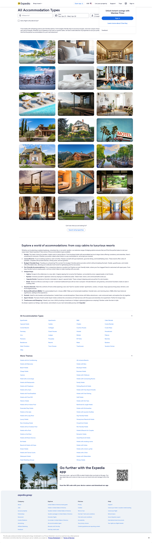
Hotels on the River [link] (26, 434)
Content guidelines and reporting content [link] (89, 526)
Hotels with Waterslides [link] (84, 456)
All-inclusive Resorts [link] (83, 360)
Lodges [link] (50, 335)
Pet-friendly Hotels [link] (82, 427)
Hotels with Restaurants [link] (27, 382)
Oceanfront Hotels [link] (82, 423)
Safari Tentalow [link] (24, 346)
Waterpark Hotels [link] (25, 456)
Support (113, 3)
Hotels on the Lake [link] (25, 412)
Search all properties (76, 230)
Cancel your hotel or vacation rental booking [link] (119, 508)
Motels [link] (79, 335)
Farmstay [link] (23, 331)
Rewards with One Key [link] (54, 526)
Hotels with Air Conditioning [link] (28, 360)
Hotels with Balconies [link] (26, 364)
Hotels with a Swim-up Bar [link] (84, 449)
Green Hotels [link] (24, 449)
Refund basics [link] (111, 514)
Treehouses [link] (80, 346)
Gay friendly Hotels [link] (82, 416)
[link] (117, 30)
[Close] (149, 538)
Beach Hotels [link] (24, 368)
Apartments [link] (52, 320)
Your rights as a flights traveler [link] (116, 523)
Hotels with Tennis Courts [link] (27, 452)
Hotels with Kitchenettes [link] (84, 408)
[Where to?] (35, 15)
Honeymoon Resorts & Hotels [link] (85, 419)
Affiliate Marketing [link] (23, 526)
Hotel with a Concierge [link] (27, 379)
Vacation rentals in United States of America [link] (59, 511)
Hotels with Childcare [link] (83, 375)
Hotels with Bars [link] (81, 364)
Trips (120, 3)
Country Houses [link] (81, 328)
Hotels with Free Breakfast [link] (28, 393)
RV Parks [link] (79, 339)
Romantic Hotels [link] (81, 434)
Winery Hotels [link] (81, 460)
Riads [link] (78, 342)
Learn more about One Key (117, 23)
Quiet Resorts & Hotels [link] (83, 438)
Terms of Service (68, 538)
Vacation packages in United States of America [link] (60, 514)
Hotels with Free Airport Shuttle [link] (86, 390)
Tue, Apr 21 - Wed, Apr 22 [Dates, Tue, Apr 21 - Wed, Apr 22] (67, 16)
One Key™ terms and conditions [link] (86, 514)
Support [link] (110, 504)
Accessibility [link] (81, 520)
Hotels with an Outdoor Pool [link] (28, 427)
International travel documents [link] (116, 520)
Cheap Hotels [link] (24, 371)
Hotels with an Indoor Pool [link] (28, 404)
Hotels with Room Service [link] (27, 438)
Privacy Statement (54, 538)
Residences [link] (23, 342)
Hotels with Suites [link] (82, 445)
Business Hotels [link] (81, 371)
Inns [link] (21, 335)
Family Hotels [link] (81, 382)
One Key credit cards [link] (53, 529)
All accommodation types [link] (54, 523)
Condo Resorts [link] (24, 328)
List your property (101, 3)
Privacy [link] (80, 504)
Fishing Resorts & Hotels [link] (84, 386)
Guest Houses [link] (52, 331)
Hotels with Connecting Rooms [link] (86, 379)
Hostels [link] (79, 331)
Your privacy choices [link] (83, 523)
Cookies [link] (80, 508)
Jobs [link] (19, 508)
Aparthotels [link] (23, 320)
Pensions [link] (22, 339)
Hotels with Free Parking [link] (84, 393)
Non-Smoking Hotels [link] (26, 423)
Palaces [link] (107, 335)
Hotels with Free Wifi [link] (26, 397)
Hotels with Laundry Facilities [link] (85, 412)
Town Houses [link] (52, 346)
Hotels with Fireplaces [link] (26, 386)
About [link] (19, 504)
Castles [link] (50, 324)
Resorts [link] (50, 342)
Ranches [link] (107, 339)
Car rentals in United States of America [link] (58, 520)
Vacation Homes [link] (109, 346)
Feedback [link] (20, 529)
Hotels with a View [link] (82, 452)
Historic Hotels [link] (24, 401)
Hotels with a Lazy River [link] (27, 416)
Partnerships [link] (21, 514)
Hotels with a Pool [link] (25, 430)
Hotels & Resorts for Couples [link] (85, 430)
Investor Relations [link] (22, 520)
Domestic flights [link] (52, 517)
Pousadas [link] (51, 339)
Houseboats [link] (108, 331)
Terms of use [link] (81, 511)
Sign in (132, 3)
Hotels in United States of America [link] (57, 508)
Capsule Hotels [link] (24, 324)
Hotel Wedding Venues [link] (27, 460)
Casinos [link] (22, 375)
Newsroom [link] (21, 517)
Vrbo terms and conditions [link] (85, 517)
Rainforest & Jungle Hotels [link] (85, 404)
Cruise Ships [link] (108, 328)
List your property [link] (22, 511)
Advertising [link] (21, 523)
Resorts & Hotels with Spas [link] (28, 445)
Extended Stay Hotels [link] (26, 408)
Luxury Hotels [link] (24, 419)
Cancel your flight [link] (112, 511)
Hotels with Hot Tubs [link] (83, 401)
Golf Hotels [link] (80, 397)
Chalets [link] (79, 324)
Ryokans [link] (107, 342)
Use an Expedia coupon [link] (114, 517)
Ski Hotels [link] (23, 441)
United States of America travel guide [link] (58, 504)
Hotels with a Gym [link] (25, 390)
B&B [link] (78, 320)
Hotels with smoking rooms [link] (85, 441)
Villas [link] (21, 350)
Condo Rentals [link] (109, 324)
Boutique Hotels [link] (81, 368)
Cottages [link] (51, 328)
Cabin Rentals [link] (109, 320)
